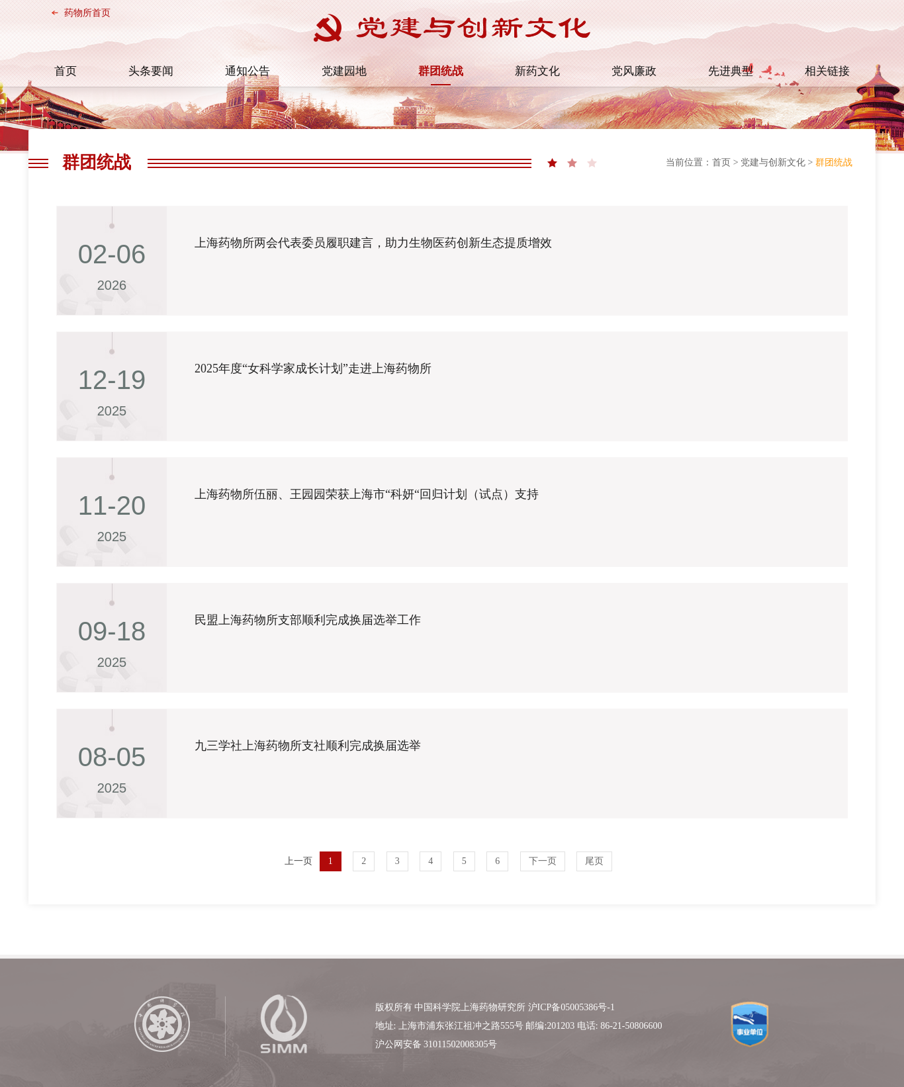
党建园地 (344, 71)
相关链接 (827, 71)
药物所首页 (87, 13)
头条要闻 (150, 71)
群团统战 (440, 71)
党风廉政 (633, 71)
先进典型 (730, 71)
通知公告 (247, 71)
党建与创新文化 (773, 162)
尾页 (594, 861)
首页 (65, 71)
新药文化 (537, 71)
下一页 (543, 861)
